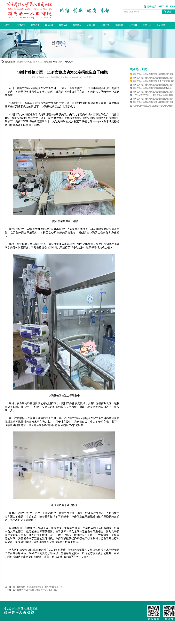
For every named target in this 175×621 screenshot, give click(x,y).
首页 (7, 25)
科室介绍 (63, 25)
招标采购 (119, 25)
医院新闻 (58, 61)
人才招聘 (161, 25)
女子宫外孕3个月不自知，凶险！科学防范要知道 (35, 590)
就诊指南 (49, 25)
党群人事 (91, 25)
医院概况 (21, 25)
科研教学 (77, 25)
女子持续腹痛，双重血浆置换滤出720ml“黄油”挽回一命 (38, 587)
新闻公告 (35, 25)
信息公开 (105, 25)
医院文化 (147, 25)
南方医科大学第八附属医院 (29, 61)
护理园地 (133, 25)
